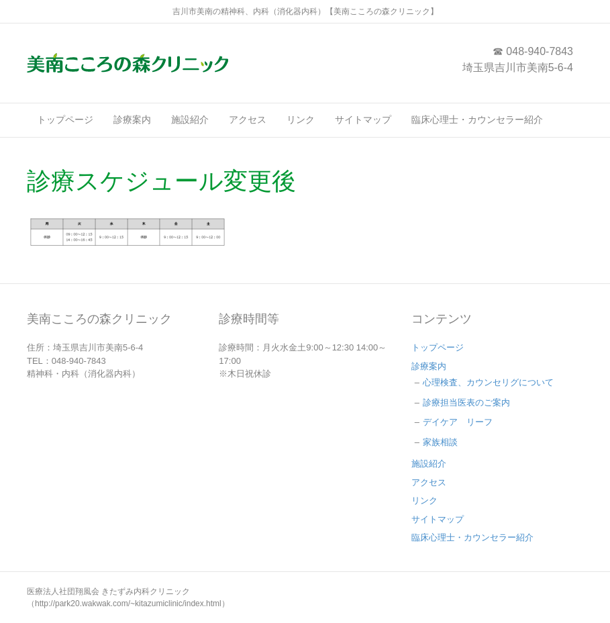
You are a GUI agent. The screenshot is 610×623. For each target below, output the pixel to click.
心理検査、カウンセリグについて (488, 382)
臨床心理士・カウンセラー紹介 (477, 119)
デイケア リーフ (458, 422)
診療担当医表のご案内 (466, 402)
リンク (301, 119)
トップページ (65, 119)
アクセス (247, 119)
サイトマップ (363, 119)
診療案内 (132, 119)
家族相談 (440, 442)
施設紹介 (190, 119)
